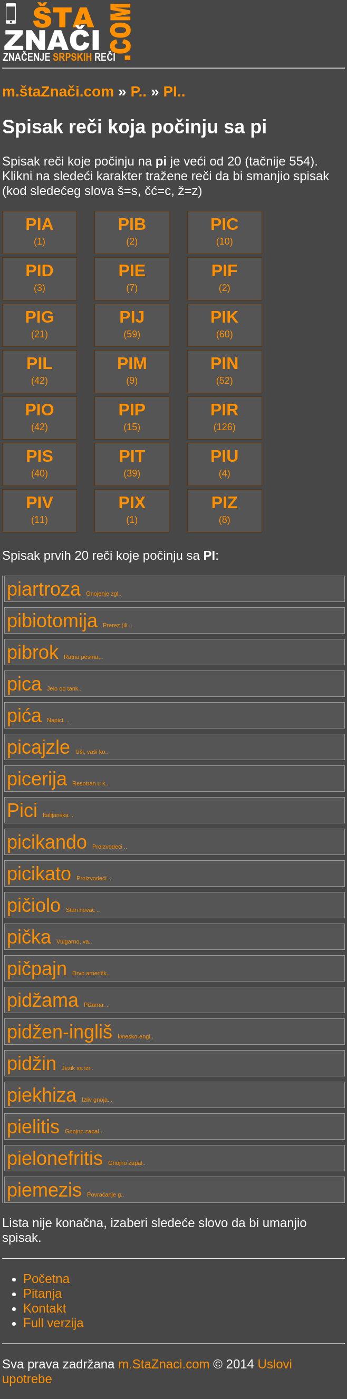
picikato (59, 874)
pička (49, 937)
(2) (132, 231)
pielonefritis (76, 1158)
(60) (224, 323)
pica (44, 684)
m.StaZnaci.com (163, 1364)
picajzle (57, 747)
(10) (224, 231)
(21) (39, 323)
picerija (58, 779)
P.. (138, 91)
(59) (131, 323)
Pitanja (42, 1293)
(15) (132, 416)
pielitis (54, 1127)
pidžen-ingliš (80, 1032)
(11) (39, 509)
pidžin (50, 1063)
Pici (40, 810)
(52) (224, 370)
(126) (224, 416)
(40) (39, 462)
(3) (39, 277)
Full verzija (53, 1323)
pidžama (58, 1000)
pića (38, 715)
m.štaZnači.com (58, 91)
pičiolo (53, 905)
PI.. (174, 91)
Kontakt (44, 1308)
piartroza (64, 589)
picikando (67, 842)
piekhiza (59, 1095)
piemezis (65, 1190)
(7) (132, 277)
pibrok (55, 652)
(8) (224, 509)
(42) (39, 370)
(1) (39, 231)
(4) (224, 462)
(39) (132, 462)
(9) (132, 370)
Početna (46, 1278)
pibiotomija (69, 621)
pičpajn (58, 968)
